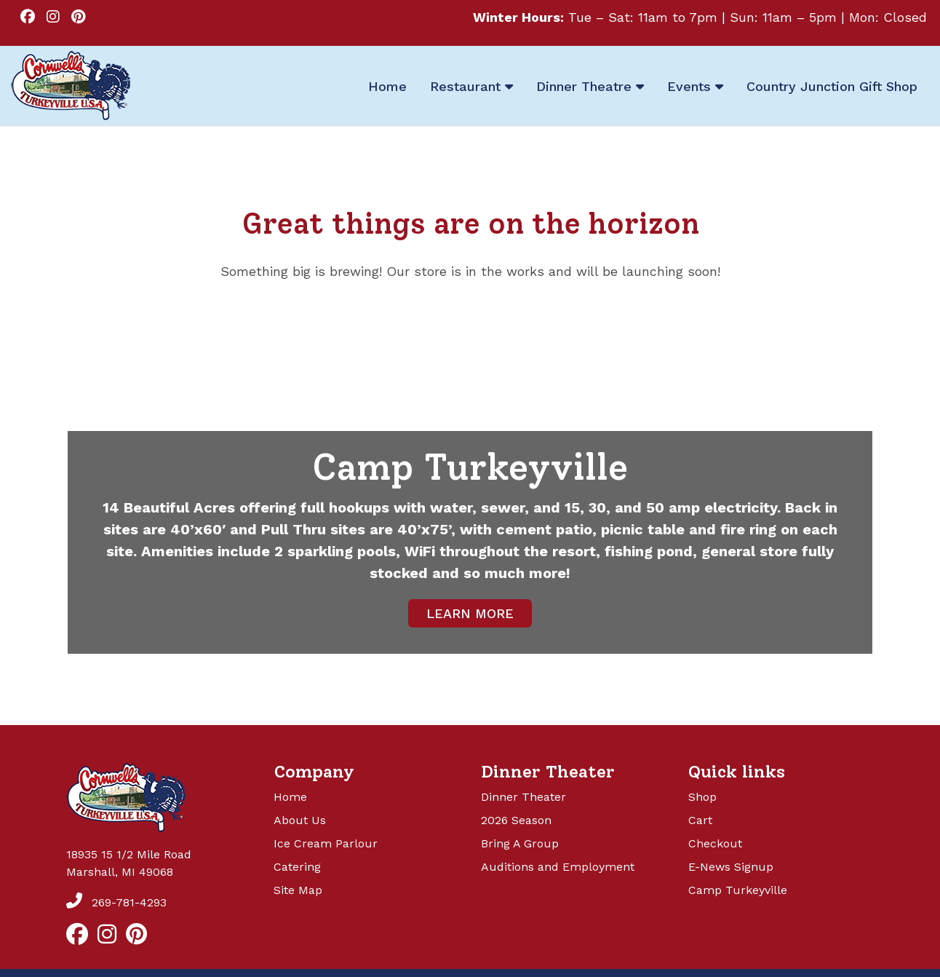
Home (290, 797)
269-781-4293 (116, 902)
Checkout (715, 843)
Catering (297, 867)
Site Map (298, 890)
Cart (700, 820)
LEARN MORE (470, 613)
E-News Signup (730, 867)
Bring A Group (520, 843)
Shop (702, 797)
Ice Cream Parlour (326, 843)
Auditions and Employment (557, 867)
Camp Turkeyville (737, 890)
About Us (300, 820)
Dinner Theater (523, 797)
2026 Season (516, 820)
